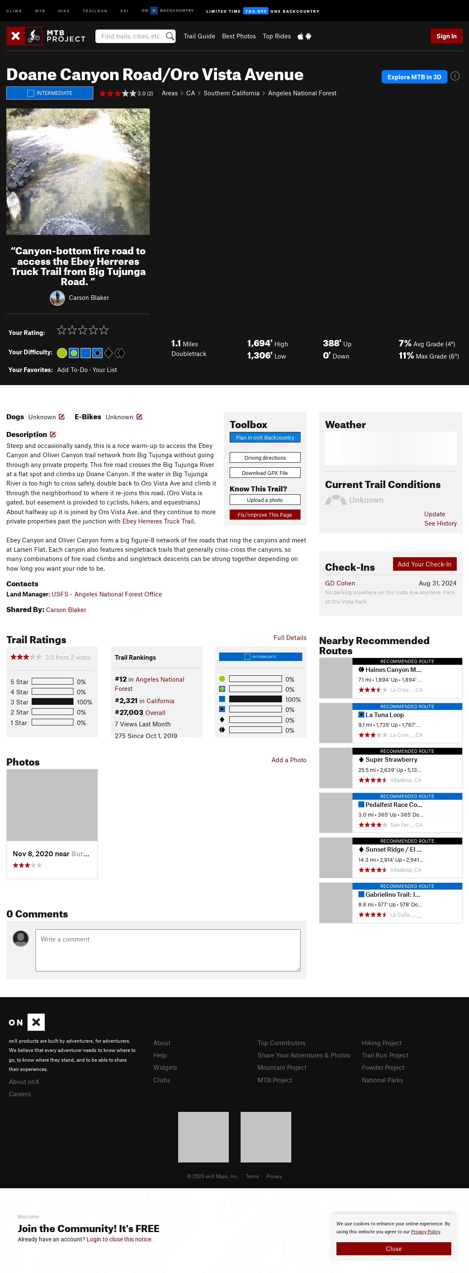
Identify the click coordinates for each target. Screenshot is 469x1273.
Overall (155, 712)
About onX (24, 1081)
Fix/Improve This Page (265, 514)
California (160, 700)
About (162, 1042)
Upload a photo (265, 499)
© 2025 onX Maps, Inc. (213, 1176)
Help (160, 1055)
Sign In (446, 36)
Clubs (161, 1080)
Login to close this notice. (120, 1239)
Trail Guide (199, 36)
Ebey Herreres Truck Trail (158, 521)
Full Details (290, 637)
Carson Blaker (89, 297)
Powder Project (383, 1067)
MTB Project (275, 1080)
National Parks (382, 1080)
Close (394, 1248)
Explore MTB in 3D (415, 77)
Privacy (274, 1176)
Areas (170, 93)
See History (440, 523)
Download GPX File (265, 472)
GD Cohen (340, 583)
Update (434, 514)
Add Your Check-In (425, 564)
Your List (104, 369)
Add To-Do (72, 369)
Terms (252, 1176)
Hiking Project (382, 1042)
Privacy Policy (425, 1232)
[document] (393, 1237)
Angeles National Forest (302, 93)
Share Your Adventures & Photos (304, 1055)
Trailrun (95, 10)
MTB (40, 10)
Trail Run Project (385, 1055)
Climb (14, 10)
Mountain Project (282, 1067)
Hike (64, 10)
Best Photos (239, 36)
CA (190, 93)
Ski (124, 10)
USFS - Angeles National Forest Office (107, 594)
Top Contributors (282, 1042)
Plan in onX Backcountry (265, 437)
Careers (20, 1094)
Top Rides (277, 36)
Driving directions (265, 457)
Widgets (165, 1067)
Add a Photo (288, 759)
